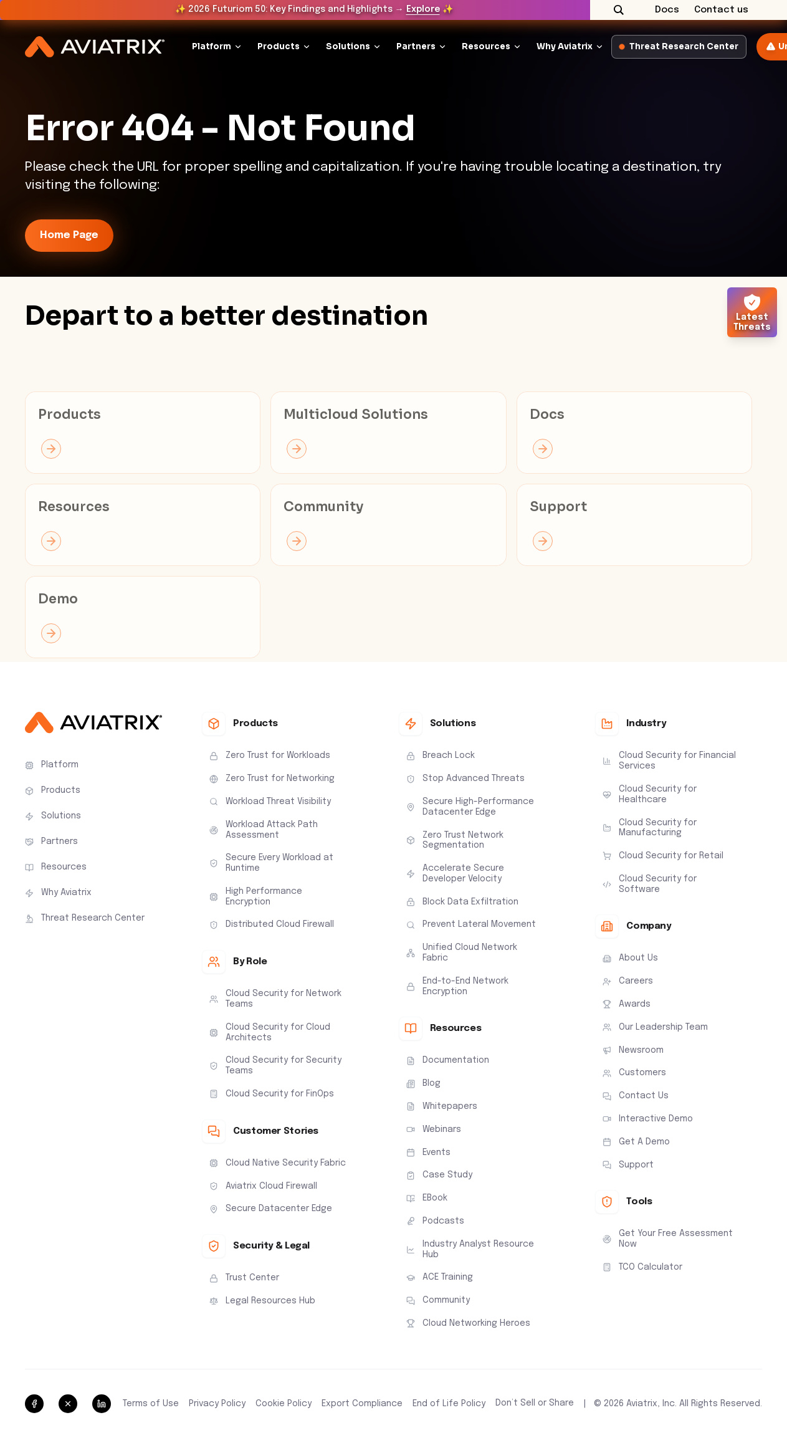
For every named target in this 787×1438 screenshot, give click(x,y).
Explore (423, 9)
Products (278, 46)
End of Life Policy (449, 1403)
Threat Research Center (678, 46)
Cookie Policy (283, 1403)
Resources (486, 46)
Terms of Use (151, 1403)
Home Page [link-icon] (69, 235)
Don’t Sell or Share (534, 1403)
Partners (416, 46)
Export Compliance (362, 1403)
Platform (211, 46)
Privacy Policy (217, 1403)
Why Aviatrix (565, 46)
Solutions (348, 46)
